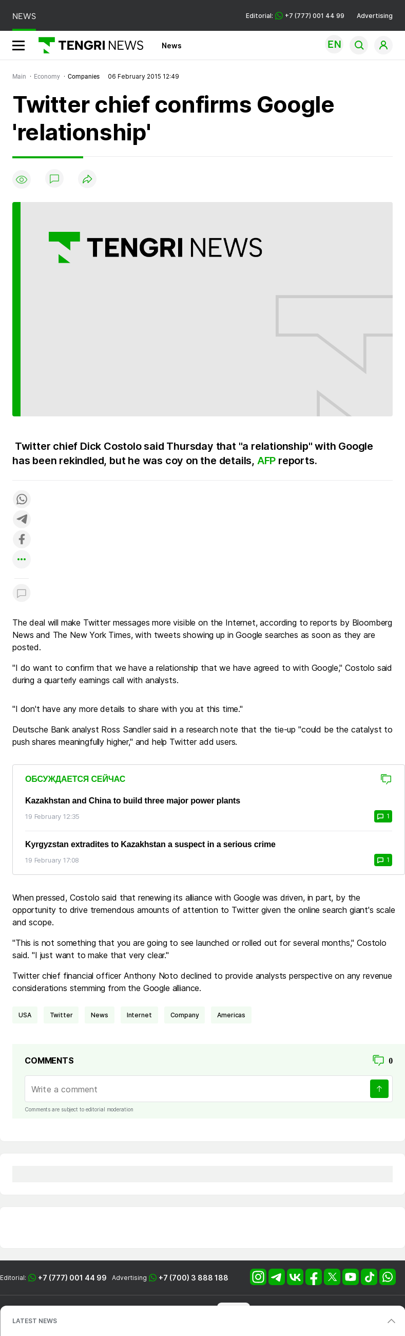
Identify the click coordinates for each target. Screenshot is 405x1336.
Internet (139, 1015)
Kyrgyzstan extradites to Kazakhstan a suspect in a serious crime (150, 844)
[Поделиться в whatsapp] (21, 500)
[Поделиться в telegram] (21, 520)
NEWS (24, 16)
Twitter (61, 1015)
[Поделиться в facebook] (21, 540)
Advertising (375, 16)
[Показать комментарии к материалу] (21, 594)
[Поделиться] (87, 180)
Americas (231, 1015)
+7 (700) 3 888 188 (193, 1277)
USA (24, 1015)
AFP (266, 460)
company (184, 1015)
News (172, 45)
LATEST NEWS (34, 1321)
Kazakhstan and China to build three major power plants (132, 800)
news (99, 1015)
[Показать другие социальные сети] (21, 560)
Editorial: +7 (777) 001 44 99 (295, 16)
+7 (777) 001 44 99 (72, 1277)
